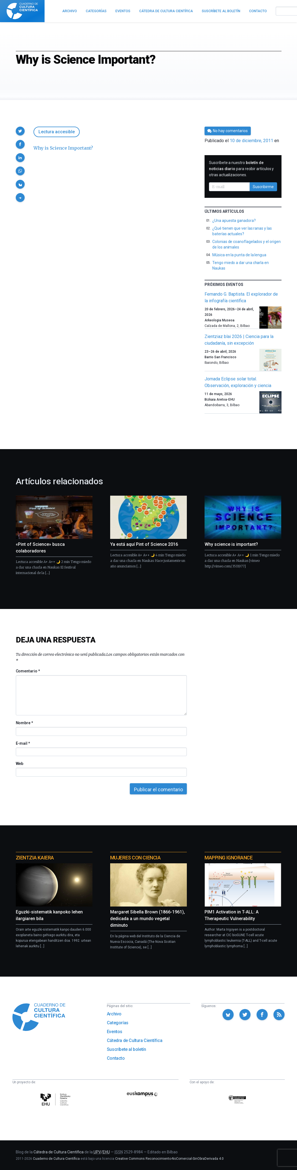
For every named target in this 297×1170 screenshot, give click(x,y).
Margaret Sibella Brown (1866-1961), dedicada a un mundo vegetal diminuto (147, 918)
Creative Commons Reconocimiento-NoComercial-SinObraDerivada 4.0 (169, 1159)
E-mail (23, 743)
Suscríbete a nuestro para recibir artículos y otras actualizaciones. (241, 168)
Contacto (116, 1058)
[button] (20, 131)
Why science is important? (231, 544)
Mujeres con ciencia (135, 858)
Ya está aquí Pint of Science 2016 (144, 544)
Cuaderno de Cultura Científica (56, 1159)
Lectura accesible (56, 131)
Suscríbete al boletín (126, 1049)
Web (20, 763)
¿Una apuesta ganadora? (233, 220)
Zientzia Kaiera (35, 858)
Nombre (24, 723)
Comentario (28, 671)
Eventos (114, 1031)
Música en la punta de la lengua (239, 255)
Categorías (117, 1022)
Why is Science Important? (63, 148)
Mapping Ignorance (228, 858)
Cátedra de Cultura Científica (134, 1040)
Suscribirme (263, 187)
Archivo (114, 1014)
